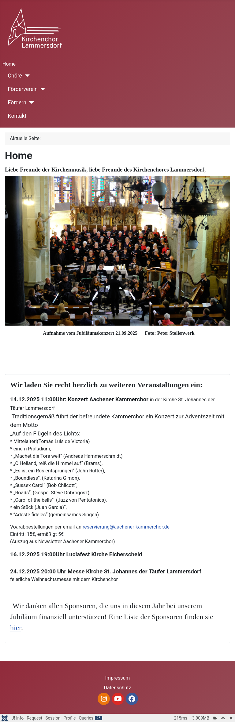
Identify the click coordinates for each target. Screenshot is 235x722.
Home (9, 64)
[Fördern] (30, 102)
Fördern (17, 102)
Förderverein (23, 89)
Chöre (15, 76)
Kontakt (17, 116)
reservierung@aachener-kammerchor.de (126, 527)
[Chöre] (26, 75)
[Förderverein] (41, 89)
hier (15, 628)
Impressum (117, 678)
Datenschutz (117, 688)
